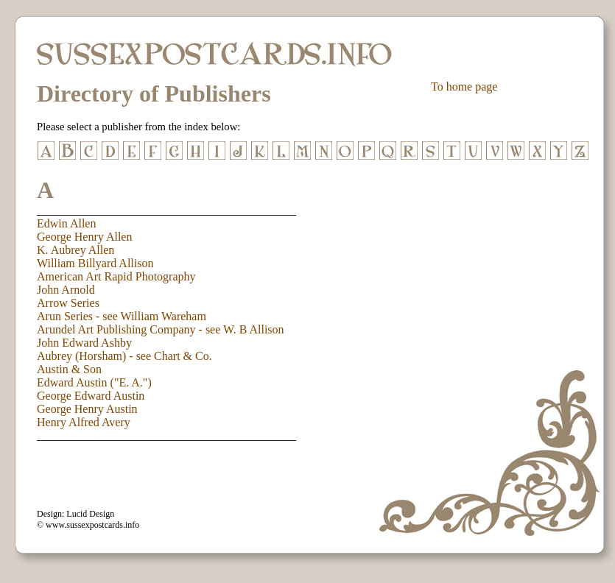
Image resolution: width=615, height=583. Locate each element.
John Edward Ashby (84, 342)
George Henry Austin (87, 409)
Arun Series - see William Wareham (121, 316)
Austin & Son (69, 369)
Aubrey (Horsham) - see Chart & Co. (124, 356)
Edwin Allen (66, 223)
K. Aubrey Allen (75, 250)
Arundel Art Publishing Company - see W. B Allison (160, 329)
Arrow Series (68, 303)
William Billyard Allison (95, 263)
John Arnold (66, 289)
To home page (464, 86)
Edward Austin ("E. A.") (94, 382)
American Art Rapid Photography (116, 276)
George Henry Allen (84, 236)
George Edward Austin (90, 395)
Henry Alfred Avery (83, 422)
